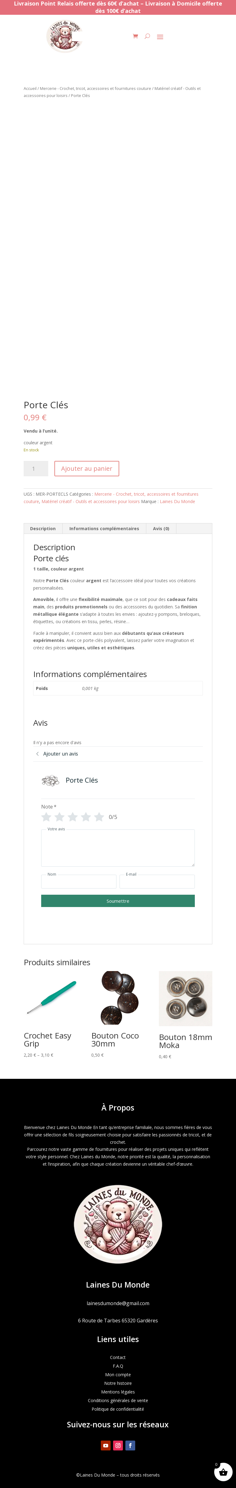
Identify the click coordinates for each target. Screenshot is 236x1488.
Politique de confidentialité (118, 1409)
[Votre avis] (118, 848)
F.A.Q (118, 1366)
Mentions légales (118, 1392)
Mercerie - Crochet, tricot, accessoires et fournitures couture (95, 88)
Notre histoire (118, 1383)
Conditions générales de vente (118, 1400)
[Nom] (78, 882)
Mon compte (118, 1374)
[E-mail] (157, 882)
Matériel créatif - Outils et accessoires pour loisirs (90, 501)
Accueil (30, 88)
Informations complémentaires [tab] (104, 528)
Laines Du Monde (177, 501)
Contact (118, 1357)
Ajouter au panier (86, 468)
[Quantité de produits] (36, 468)
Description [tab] (43, 528)
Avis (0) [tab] (161, 528)
